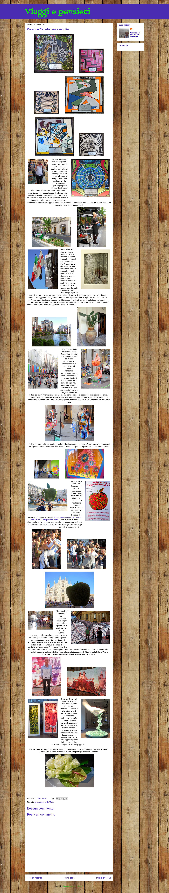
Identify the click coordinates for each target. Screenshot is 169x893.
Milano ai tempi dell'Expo (44, 802)
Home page (69, 878)
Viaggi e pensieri (57, 12)
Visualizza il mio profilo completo (135, 35)
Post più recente (34, 878)
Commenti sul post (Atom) (73, 886)
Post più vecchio (103, 878)
